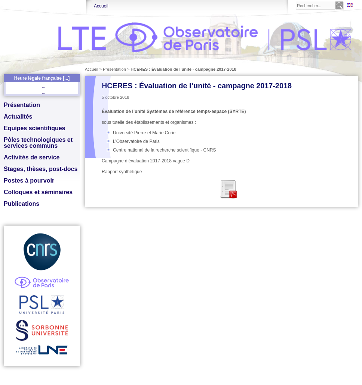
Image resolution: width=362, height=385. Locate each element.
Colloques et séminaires (38, 192)
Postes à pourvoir (29, 180)
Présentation (22, 105)
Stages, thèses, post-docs (40, 169)
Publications (21, 204)
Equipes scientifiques (34, 128)
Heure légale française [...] (42, 78)
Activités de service (31, 157)
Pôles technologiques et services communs (38, 143)
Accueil (101, 6)
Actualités (18, 116)
